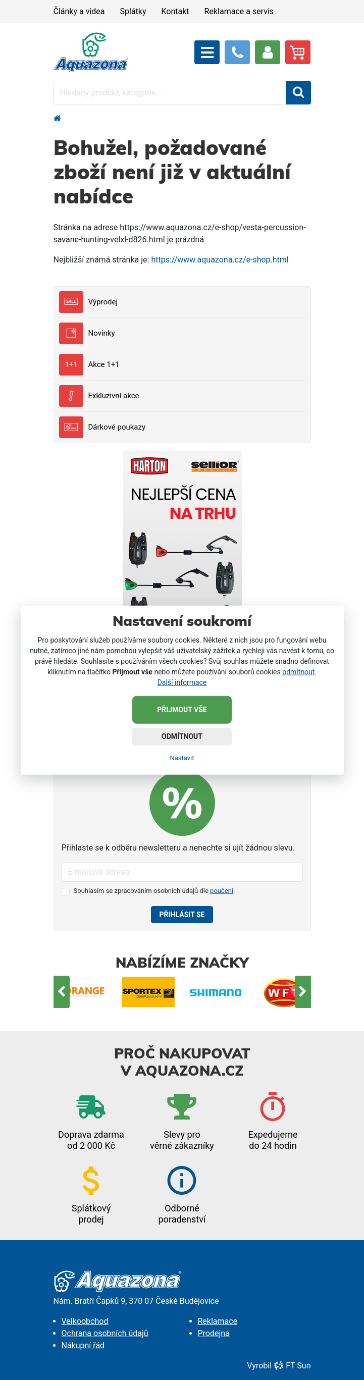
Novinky (87, 333)
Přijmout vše (181, 709)
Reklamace (218, 1321)
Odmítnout (182, 736)
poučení (221, 890)
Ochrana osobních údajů (105, 1333)
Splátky (133, 11)
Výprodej (88, 302)
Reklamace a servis (239, 11)
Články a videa (79, 11)
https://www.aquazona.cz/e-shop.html (219, 259)
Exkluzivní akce (99, 396)
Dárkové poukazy (102, 427)
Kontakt (175, 11)
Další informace (182, 682)
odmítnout (298, 671)
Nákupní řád (83, 1345)
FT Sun (292, 1365)
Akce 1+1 (89, 365)
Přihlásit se (182, 915)
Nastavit (182, 757)
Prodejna (214, 1333)
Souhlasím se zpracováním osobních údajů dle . (154, 890)
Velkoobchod (85, 1321)
